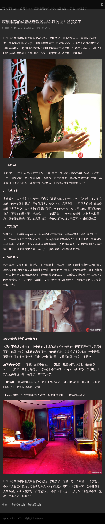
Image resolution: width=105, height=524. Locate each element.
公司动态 (25, 8)
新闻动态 (12, 8)
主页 (2, 8)
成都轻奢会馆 (18, 504)
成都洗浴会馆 (34, 504)
